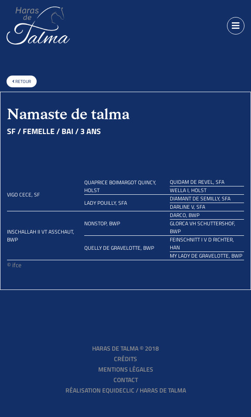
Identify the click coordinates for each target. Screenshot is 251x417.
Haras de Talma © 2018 (125, 348)
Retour (21, 81)
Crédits (125, 358)
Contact (125, 379)
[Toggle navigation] (235, 25)
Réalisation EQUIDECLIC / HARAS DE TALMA (125, 390)
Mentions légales (125, 369)
